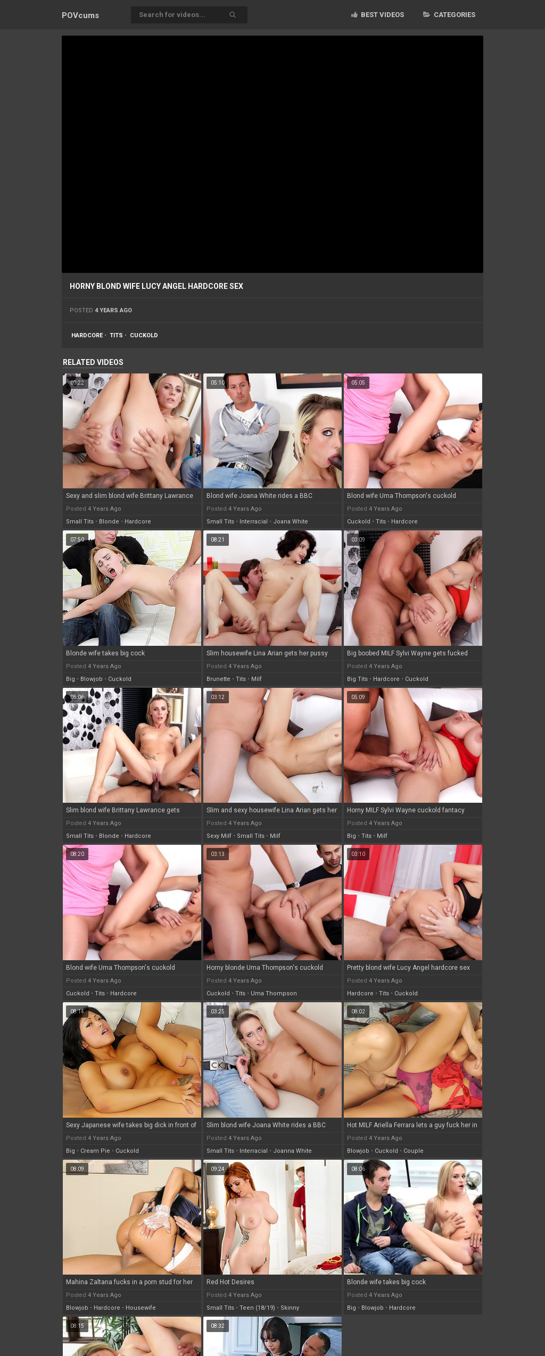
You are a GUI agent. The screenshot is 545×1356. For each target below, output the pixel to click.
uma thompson (274, 993)
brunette (218, 679)
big (70, 679)
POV (80, 15)
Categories (449, 15)
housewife (141, 1307)
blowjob (91, 679)
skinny (289, 1307)
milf (256, 679)
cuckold (144, 335)
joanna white (292, 1150)
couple (413, 1150)
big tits (357, 679)
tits (116, 335)
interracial (254, 521)
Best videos (377, 15)
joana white (290, 521)
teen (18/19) (257, 1307)
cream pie (95, 1150)
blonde (109, 521)
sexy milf (219, 836)
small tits (80, 521)
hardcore (87, 335)
